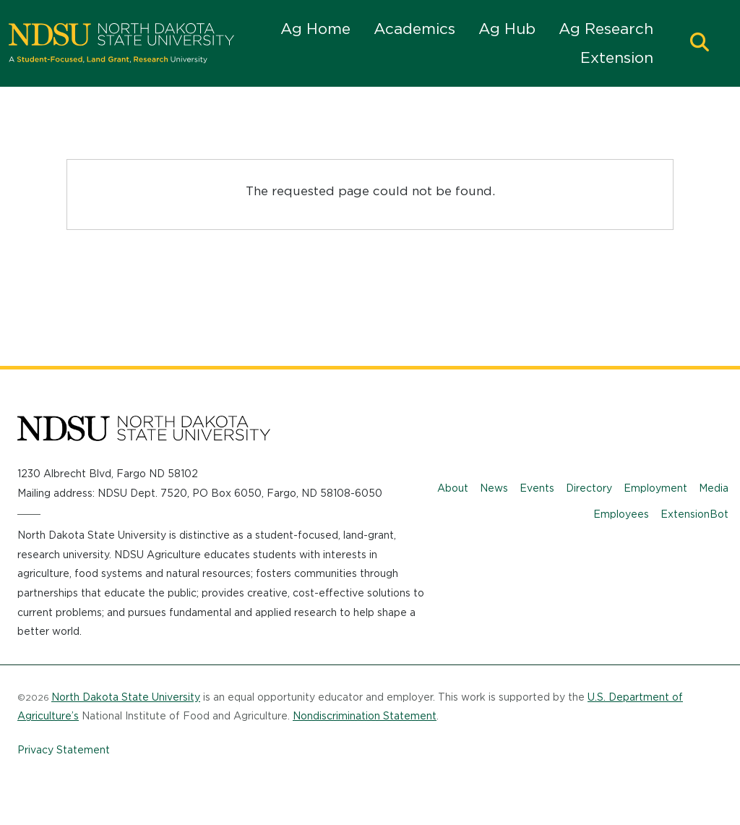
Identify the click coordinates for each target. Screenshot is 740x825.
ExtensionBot (694, 514)
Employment (655, 488)
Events (537, 488)
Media (713, 488)
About (452, 488)
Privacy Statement (63, 750)
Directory (589, 488)
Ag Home (315, 29)
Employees (621, 514)
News (494, 488)
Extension (616, 57)
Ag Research (606, 29)
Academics (414, 29)
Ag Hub (506, 29)
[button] (699, 43)
